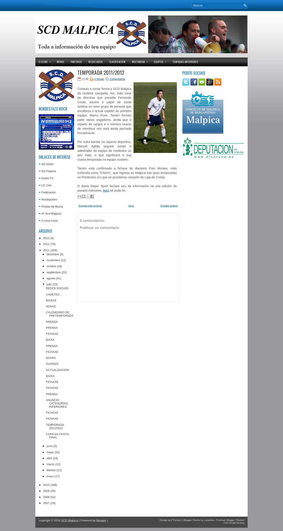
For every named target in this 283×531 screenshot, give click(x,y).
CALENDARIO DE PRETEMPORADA (59, 314)
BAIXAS (51, 300)
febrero (51, 470)
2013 (46, 238)
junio (50, 446)
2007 (46, 503)
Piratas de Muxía (52, 206)
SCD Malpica (69, 520)
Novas (60, 62)
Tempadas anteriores (185, 62)
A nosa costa (49, 220)
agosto (51, 278)
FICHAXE (52, 333)
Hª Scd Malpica (51, 213)
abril (49, 458)
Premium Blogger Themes (230, 520)
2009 (46, 491)
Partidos (76, 62)
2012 (46, 244)
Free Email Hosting (234, 522)
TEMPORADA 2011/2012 (55, 426)
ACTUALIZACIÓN (57, 370)
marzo (51, 464)
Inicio (131, 205)
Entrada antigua (169, 205)
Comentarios (117, 79)
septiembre (54, 272)
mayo (50, 452)
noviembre (53, 260)
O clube (46, 60)
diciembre (53, 254)
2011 (46, 250)
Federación (48, 192)
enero (50, 476)
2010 (46, 485)
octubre (51, 266)
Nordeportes (49, 199)
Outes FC (47, 178)
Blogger (101, 520)
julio (49, 284)
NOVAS (51, 306)
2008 (46, 497)
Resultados (95, 62)
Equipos (161, 60)
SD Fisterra (48, 171)
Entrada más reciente (90, 205)
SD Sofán (47, 164)
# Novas (99, 79)
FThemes (176, 520)
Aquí (106, 190)
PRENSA (51, 322)
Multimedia (141, 60)
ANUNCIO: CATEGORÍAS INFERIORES (57, 403)
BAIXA (50, 339)
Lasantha (209, 520)
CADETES (52, 294)
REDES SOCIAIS (57, 288)
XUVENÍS (52, 363)
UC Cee (46, 185)
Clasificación (117, 62)
